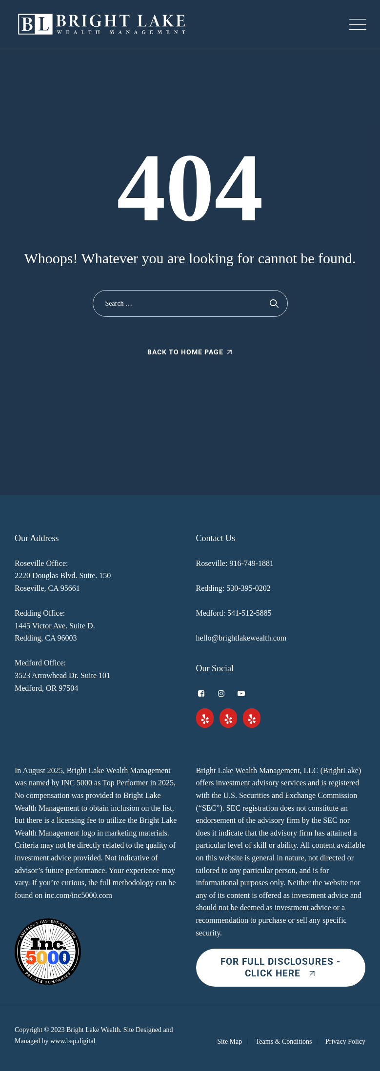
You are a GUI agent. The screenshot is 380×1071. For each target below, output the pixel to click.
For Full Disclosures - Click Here (280, 967)
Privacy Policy (345, 1041)
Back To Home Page (185, 352)
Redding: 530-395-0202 (233, 588)
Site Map (229, 1041)
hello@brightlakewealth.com (241, 638)
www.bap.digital (72, 1041)
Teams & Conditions (284, 1041)
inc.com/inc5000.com (78, 895)
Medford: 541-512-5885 (234, 613)
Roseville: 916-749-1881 (235, 563)
